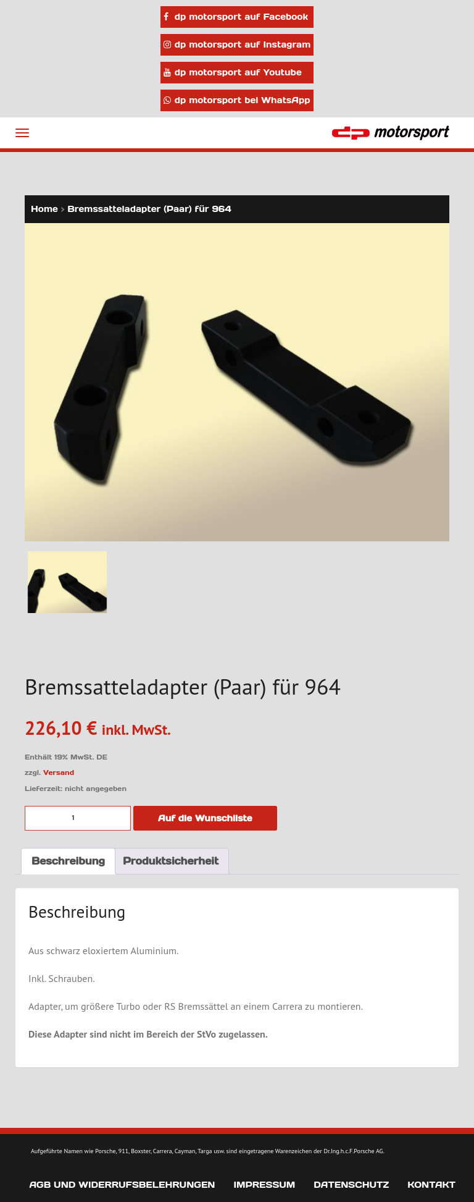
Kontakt (431, 1184)
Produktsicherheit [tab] (170, 861)
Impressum (264, 1184)
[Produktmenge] (78, 818)
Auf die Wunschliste (205, 818)
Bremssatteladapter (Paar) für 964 (149, 208)
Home (44, 208)
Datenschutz (351, 1184)
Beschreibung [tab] (68, 861)
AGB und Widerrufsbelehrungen (122, 1184)
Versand (58, 772)
